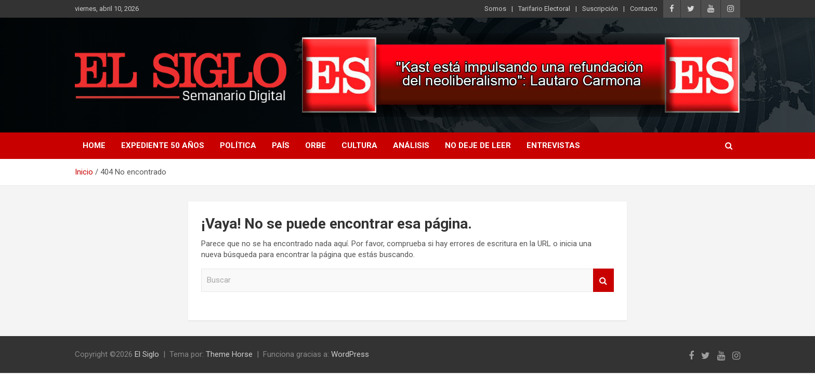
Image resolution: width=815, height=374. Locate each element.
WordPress (350, 354)
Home (94, 145)
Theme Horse (229, 354)
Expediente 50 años (162, 145)
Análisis (411, 145)
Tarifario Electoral (544, 8)
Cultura (359, 145)
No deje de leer (478, 145)
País (281, 145)
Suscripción (600, 8)
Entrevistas (553, 145)
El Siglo (147, 354)
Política (238, 145)
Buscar (603, 280)
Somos (495, 8)
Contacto (644, 8)
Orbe (315, 145)
